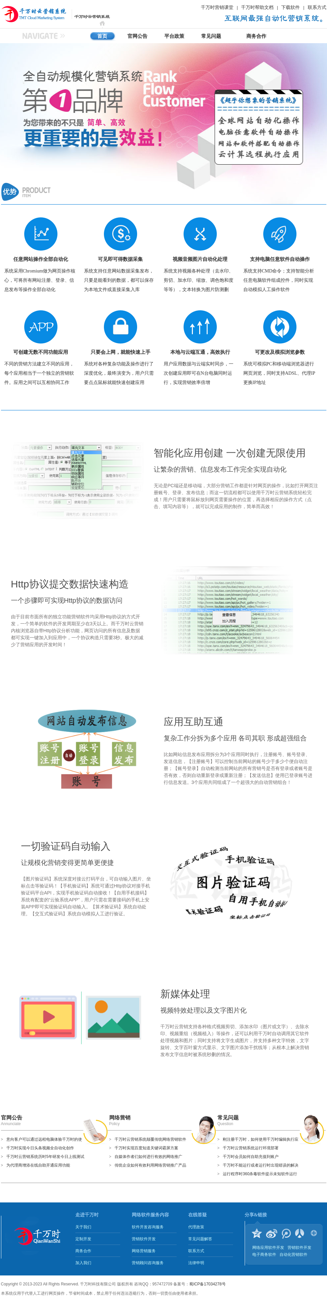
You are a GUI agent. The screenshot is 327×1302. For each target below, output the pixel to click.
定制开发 (83, 1239)
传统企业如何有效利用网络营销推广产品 (150, 1165)
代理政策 (196, 1227)
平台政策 (174, 36)
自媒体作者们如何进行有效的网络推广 (148, 1156)
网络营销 (119, 1117)
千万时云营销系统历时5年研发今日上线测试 (45, 1156)
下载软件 (290, 7)
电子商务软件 (264, 1254)
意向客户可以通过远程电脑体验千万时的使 (44, 1139)
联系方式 (317, 7)
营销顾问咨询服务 (148, 1263)
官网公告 (137, 36)
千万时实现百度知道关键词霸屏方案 (146, 1148)
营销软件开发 (144, 1239)
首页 (102, 36)
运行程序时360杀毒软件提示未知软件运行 (260, 1174)
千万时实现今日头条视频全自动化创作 (40, 1148)
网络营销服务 (144, 1251)
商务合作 (256, 36)
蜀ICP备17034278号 (207, 1284)
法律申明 (196, 1263)
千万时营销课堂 (217, 7)
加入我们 (83, 1263)
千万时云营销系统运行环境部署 (251, 1148)
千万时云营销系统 (26, 14)
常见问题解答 (200, 1239)
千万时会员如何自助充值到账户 (251, 1156)
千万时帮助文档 (257, 7)
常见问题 (211, 36)
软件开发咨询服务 (148, 1227)
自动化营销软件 (293, 1254)
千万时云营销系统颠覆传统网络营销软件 (150, 1139)
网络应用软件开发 (268, 1247)
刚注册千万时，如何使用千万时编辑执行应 (260, 1139)
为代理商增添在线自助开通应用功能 (38, 1165)
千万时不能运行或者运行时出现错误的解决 (260, 1165)
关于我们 (83, 1227)
